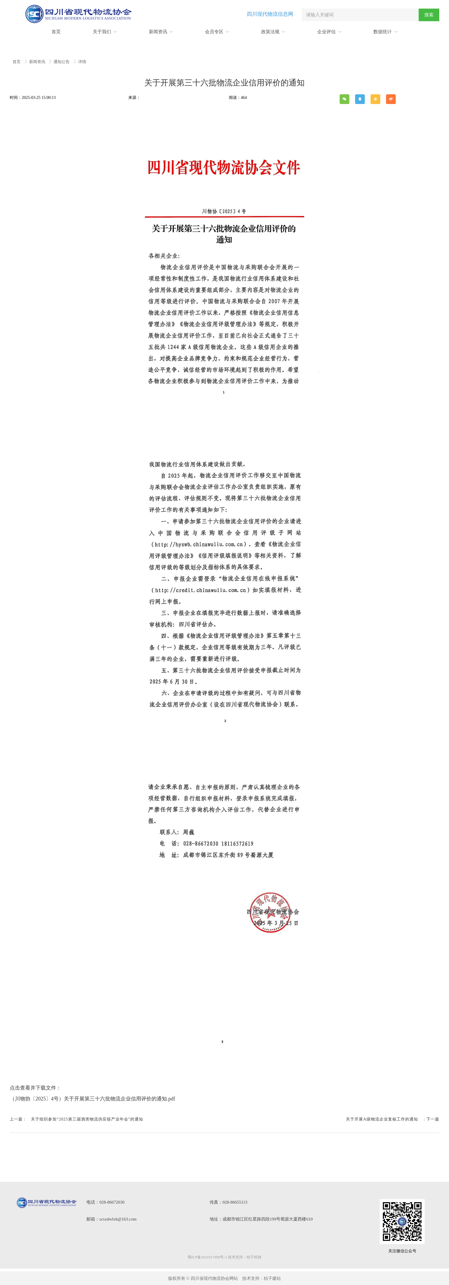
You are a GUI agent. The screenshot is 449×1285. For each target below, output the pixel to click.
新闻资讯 (37, 62)
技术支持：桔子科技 (244, 1257)
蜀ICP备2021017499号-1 (207, 1257)
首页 (17, 62)
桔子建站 (272, 1278)
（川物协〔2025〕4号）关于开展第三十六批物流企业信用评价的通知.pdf (92, 1099)
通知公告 (62, 62)
